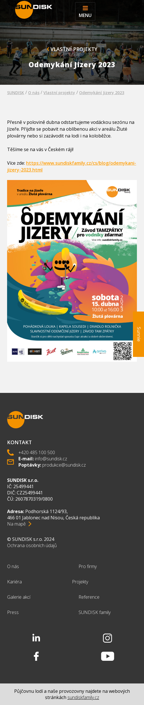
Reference (89, 597)
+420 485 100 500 (36, 452)
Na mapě (16, 524)
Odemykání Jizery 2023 (101, 92)
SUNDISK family (95, 612)
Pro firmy (88, 566)
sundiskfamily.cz (83, 697)
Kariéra (14, 582)
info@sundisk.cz (51, 459)
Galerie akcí (18, 597)
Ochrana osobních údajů (32, 545)
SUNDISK (15, 92)
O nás (33, 92)
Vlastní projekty (72, 49)
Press (13, 612)
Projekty (80, 582)
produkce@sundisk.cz (64, 465)
